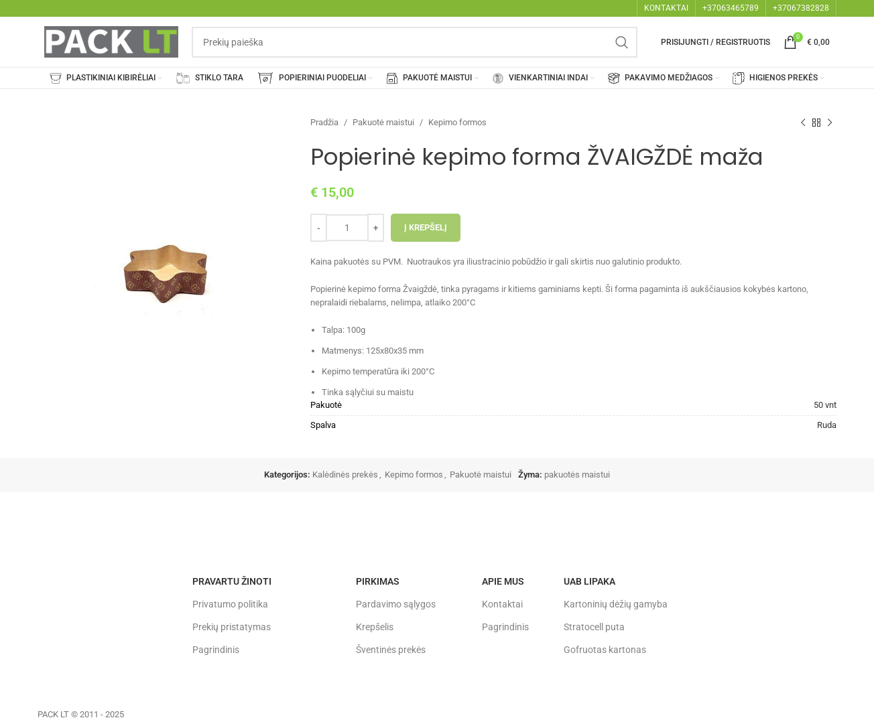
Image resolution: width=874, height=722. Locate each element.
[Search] (414, 42)
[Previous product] (803, 122)
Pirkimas (377, 581)
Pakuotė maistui (383, 122)
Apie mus (503, 581)
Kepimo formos (457, 122)
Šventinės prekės (391, 649)
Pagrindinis (215, 649)
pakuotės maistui (577, 475)
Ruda (826, 425)
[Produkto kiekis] (347, 227)
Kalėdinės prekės (345, 475)
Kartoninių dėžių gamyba (616, 604)
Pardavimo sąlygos (396, 604)
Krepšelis (374, 627)
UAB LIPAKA (589, 581)
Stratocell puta (594, 627)
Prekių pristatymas (231, 627)
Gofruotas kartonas (605, 649)
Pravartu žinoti (231, 581)
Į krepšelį (425, 227)
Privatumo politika (230, 604)
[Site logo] (111, 41)
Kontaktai (502, 604)
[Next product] (829, 122)
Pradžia (324, 122)
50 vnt (825, 405)
